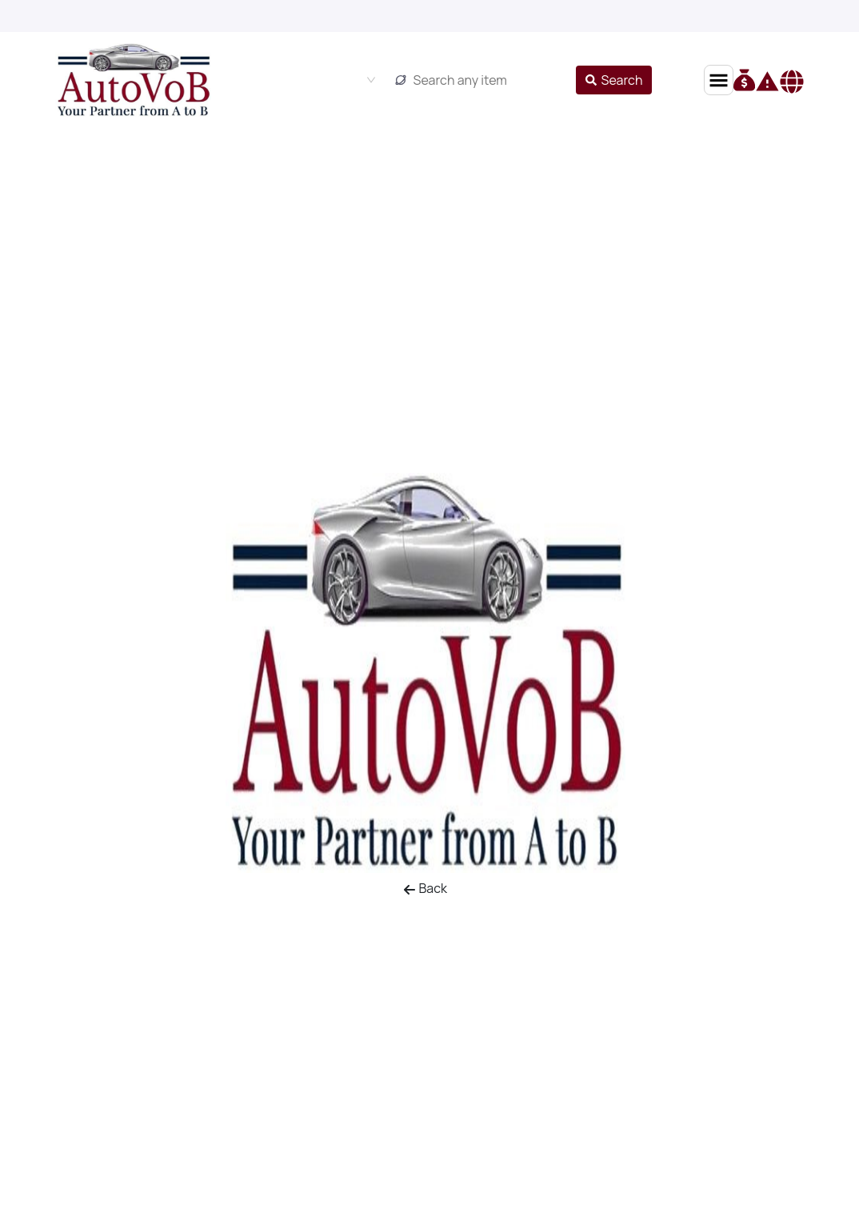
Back (425, 888)
